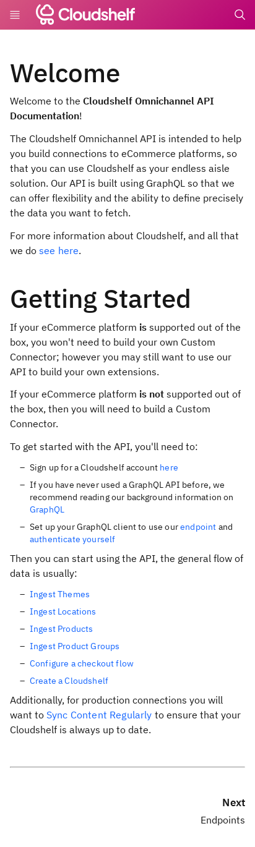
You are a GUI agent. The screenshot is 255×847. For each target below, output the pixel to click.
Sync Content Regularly (99, 715)
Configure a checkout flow (82, 663)
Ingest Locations (63, 611)
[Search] (240, 15)
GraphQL (47, 509)
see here (59, 250)
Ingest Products (61, 628)
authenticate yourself (72, 539)
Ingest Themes (60, 594)
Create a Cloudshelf (69, 680)
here (169, 467)
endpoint (198, 526)
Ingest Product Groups (74, 646)
